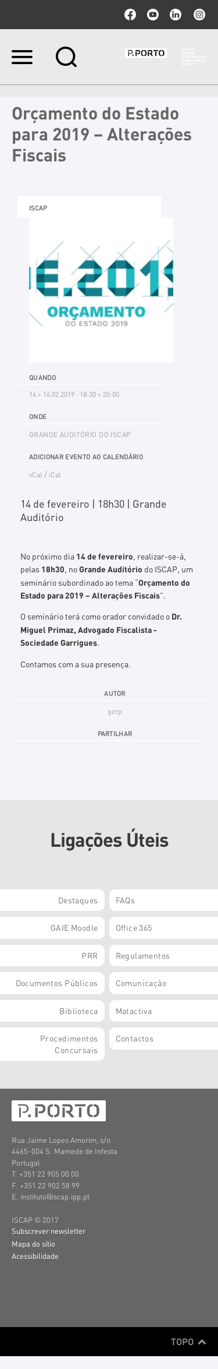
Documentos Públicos (57, 982)
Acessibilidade (35, 1256)
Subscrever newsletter (48, 1231)
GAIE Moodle (74, 927)
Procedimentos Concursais (69, 1044)
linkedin (175, 14)
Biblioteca (78, 1010)
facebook (130, 14)
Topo (188, 1341)
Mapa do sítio (33, 1243)
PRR (89, 955)
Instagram (198, 14)
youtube (153, 14)
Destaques (78, 900)
